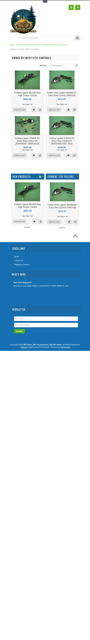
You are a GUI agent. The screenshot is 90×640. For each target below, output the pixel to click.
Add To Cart (19, 109)
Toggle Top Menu (45, 1)
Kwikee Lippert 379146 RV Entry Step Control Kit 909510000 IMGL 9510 (62, 141)
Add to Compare (40, 110)
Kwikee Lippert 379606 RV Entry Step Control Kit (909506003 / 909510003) (27, 141)
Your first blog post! (22, 282)
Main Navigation (12, 38)
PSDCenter (65, 347)
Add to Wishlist (34, 110)
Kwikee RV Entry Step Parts (54, 45)
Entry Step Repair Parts (28, 45)
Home (12, 45)
